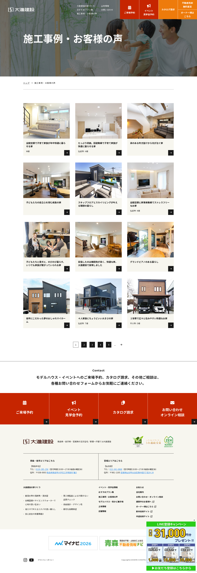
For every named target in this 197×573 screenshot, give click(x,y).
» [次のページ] (121, 349)
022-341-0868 (116, 473)
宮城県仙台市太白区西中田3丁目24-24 (137, 476)
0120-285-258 (42, 473)
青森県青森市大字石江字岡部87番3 (62, 476)
